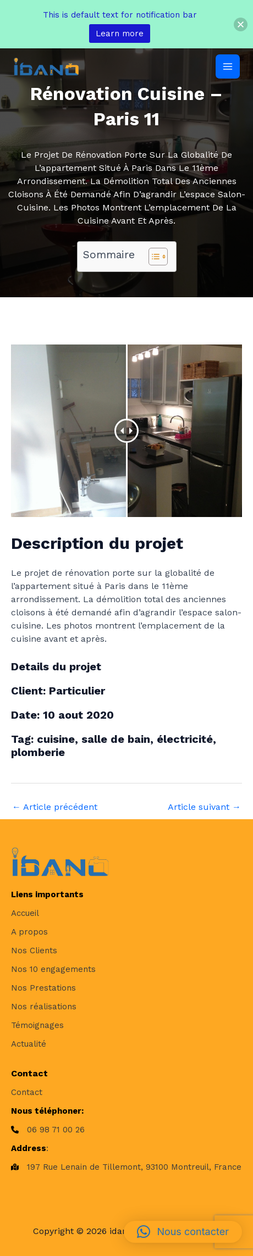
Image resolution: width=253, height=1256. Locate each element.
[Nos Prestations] (43, 987)
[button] (183, 1232)
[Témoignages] (37, 1025)
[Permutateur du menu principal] (228, 66)
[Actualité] (28, 1044)
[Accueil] (25, 913)
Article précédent (54, 807)
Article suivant (204, 807)
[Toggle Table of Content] (152, 256)
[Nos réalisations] (43, 1006)
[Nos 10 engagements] (53, 969)
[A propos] (29, 931)
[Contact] (26, 1092)
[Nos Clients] (34, 950)
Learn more (120, 33)
